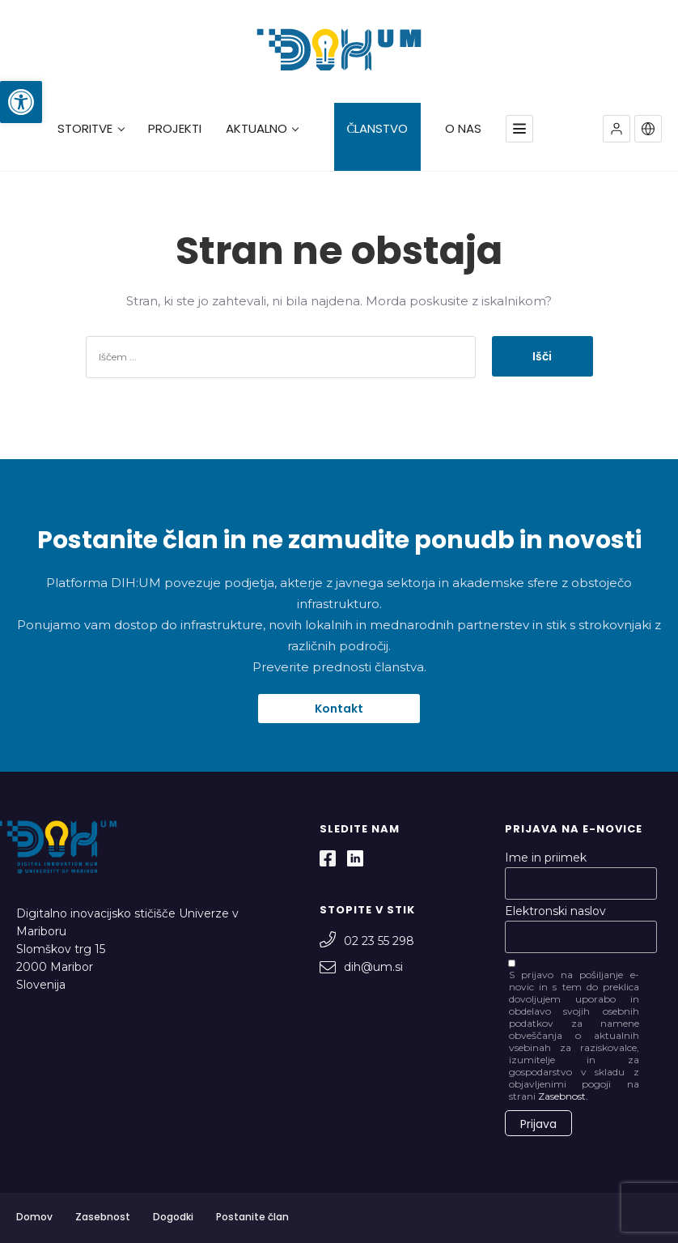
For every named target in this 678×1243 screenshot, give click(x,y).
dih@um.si (361, 967)
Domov (34, 1217)
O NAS (463, 129)
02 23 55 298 (367, 941)
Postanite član (252, 1217)
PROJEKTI (174, 129)
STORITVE (90, 129)
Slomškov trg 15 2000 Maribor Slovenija (60, 967)
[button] (21, 102)
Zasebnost (102, 1217)
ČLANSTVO (377, 129)
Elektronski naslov (555, 911)
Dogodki (173, 1217)
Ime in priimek (546, 857)
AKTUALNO (262, 129)
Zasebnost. (563, 1096)
